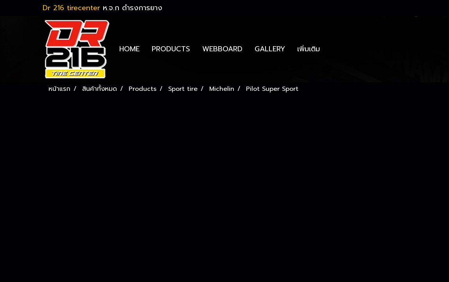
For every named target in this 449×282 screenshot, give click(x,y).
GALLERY (270, 48)
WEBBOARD (222, 48)
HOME (129, 48)
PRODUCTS (171, 48)
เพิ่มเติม (308, 48)
